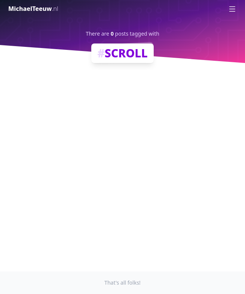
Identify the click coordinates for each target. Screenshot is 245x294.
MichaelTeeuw (33, 8)
